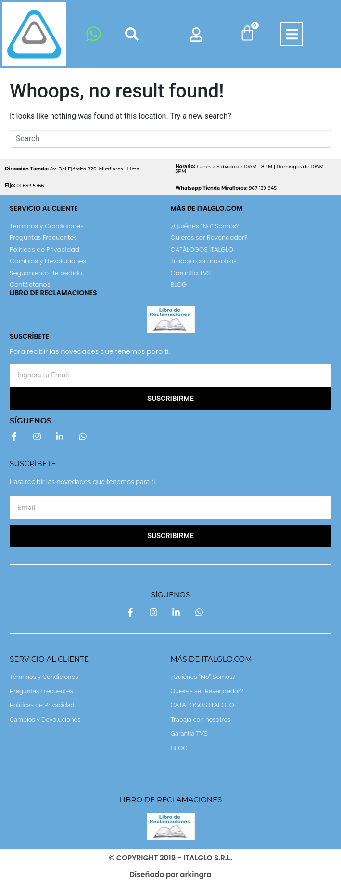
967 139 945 (226, 188)
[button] (291, 34)
